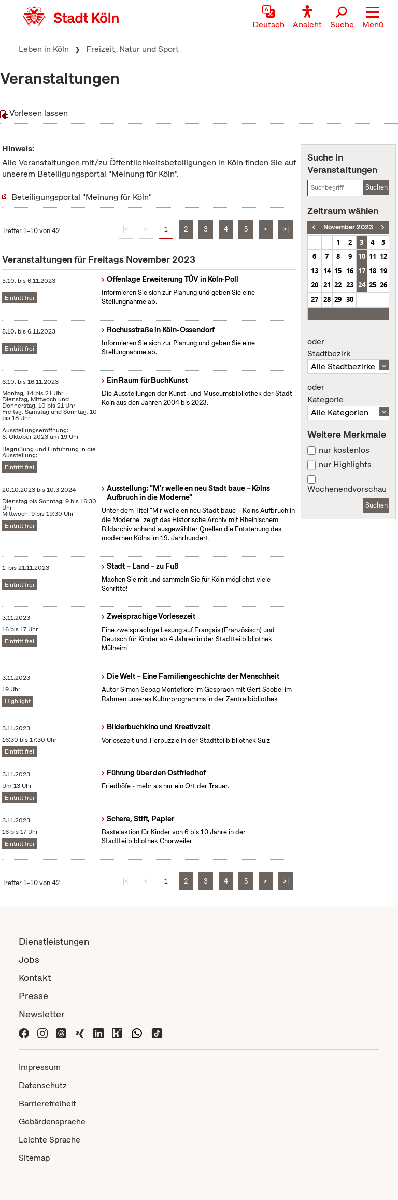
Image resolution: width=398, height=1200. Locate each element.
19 (383, 271)
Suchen (376, 187)
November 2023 (348, 227)
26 (383, 285)
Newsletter (42, 1014)
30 (349, 299)
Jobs (29, 959)
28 (327, 299)
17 (361, 271)
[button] (372, 18)
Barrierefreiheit (47, 1103)
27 (314, 299)
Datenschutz (43, 1085)
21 (327, 285)
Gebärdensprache (52, 1121)
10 (361, 256)
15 (338, 271)
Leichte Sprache (49, 1139)
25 (372, 285)
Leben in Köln (44, 49)
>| (286, 229)
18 (372, 271)
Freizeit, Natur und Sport (132, 49)
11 (372, 256)
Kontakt (35, 978)
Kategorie (348, 393)
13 (314, 271)
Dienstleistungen (54, 941)
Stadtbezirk (348, 348)
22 (338, 285)
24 (361, 285)
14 (327, 271)
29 (338, 299)
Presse (33, 996)
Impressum (40, 1067)
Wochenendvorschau (347, 489)
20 (314, 285)
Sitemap (34, 1157)
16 (349, 271)
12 (383, 256)
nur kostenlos (344, 450)
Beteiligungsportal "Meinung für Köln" (81, 197)
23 (349, 285)
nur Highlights (345, 464)
